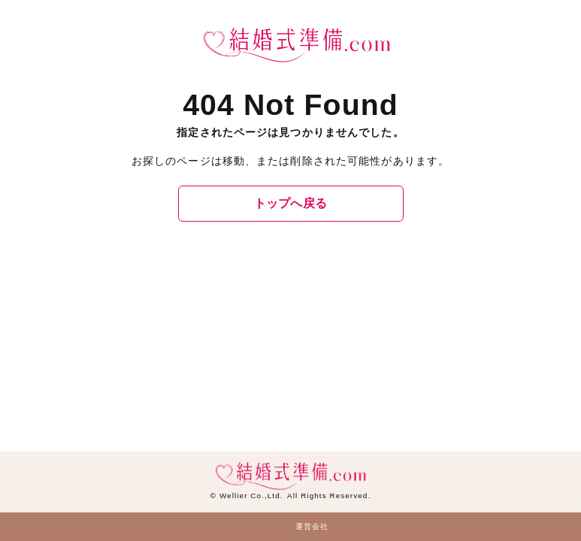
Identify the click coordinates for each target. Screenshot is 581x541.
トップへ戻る (291, 203)
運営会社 (311, 526)
